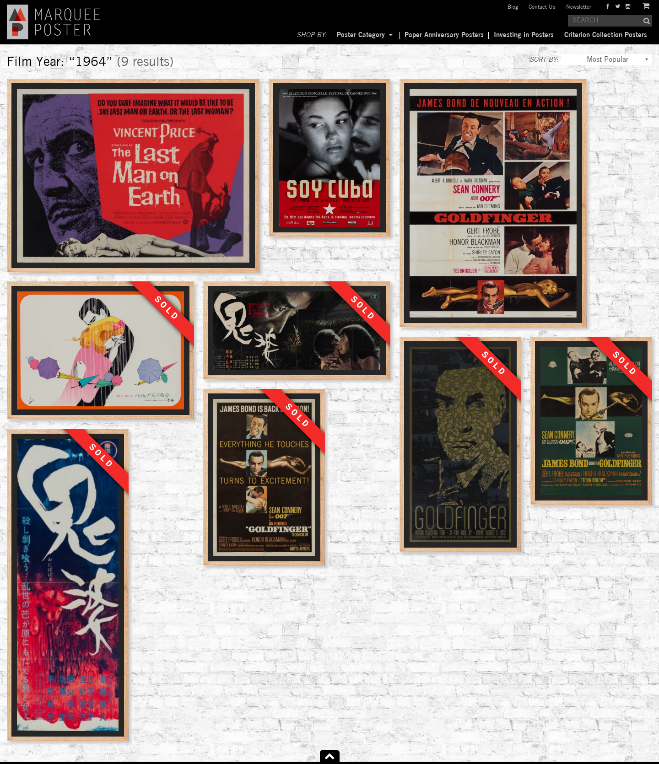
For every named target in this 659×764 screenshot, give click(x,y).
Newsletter (578, 7)
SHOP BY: (312, 35)
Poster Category (361, 35)
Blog (513, 7)
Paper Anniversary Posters (444, 35)
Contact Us (542, 7)
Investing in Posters (524, 35)
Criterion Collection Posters (605, 35)
